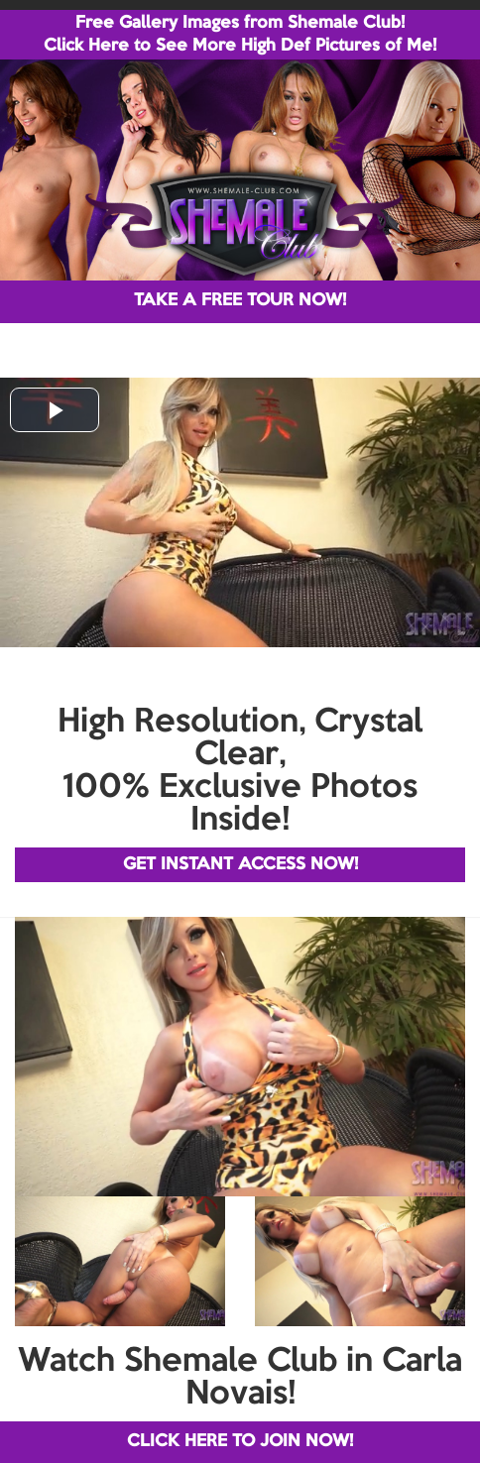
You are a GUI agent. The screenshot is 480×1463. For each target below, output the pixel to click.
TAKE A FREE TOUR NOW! (240, 300)
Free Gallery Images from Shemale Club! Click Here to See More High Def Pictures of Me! (240, 35)
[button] (54, 410)
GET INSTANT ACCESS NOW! (240, 864)
